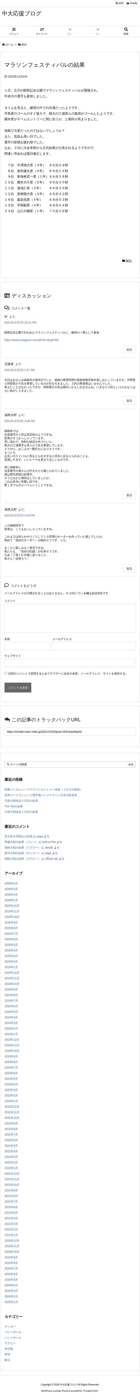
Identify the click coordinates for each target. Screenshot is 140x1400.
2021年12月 (12, 1173)
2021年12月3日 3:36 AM (19, 421)
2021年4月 (11, 1218)
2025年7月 (11, 933)
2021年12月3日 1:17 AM (19, 370)
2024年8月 (11, 995)
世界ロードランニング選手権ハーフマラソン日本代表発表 (41, 795)
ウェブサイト (12, 655)
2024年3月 (11, 1022)
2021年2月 (11, 1229)
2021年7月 (11, 1201)
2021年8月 (11, 1195)
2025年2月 (11, 961)
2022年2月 (11, 1162)
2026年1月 (11, 900)
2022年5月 (11, 1145)
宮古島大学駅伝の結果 (18, 836)
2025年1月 (11, 967)
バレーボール (13, 1332)
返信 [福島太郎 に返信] (129, 495)
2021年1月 (11, 1235)
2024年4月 (11, 1017)
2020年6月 (11, 1274)
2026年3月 (11, 889)
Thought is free (90, 1391)
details (49, 847)
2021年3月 (11, 1223)
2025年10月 (12, 916)
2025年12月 (12, 905)
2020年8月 (11, 1262)
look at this (49, 842)
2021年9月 (11, 1190)
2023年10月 (12, 1050)
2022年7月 (11, 1134)
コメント (10, 600)
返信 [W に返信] (129, 349)
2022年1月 (11, 1168)
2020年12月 (12, 1240)
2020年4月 (11, 1285)
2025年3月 (11, 956)
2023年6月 (11, 1073)
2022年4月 (11, 1151)
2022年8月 (11, 1129)
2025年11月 (12, 911)
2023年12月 (12, 1039)
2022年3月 (11, 1156)
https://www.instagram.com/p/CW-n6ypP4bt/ (31, 340)
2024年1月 (11, 1034)
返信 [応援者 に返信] (129, 400)
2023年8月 (11, 1062)
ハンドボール (13, 1337)
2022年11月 (12, 1112)
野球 (7, 1354)
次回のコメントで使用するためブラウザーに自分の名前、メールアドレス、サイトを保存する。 (68, 673)
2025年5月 (11, 944)
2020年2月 (11, 1296)
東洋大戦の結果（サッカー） (23, 853)
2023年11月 (12, 1045)
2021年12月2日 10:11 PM (20, 322)
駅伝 (24, 44)
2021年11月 (12, 1179)
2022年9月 (11, 1123)
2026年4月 (11, 883)
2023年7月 (11, 1067)
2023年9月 (11, 1056)
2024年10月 (12, 983)
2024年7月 (11, 1000)
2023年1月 (11, 1101)
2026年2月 (11, 894)
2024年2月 (11, 1028)
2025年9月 (11, 922)
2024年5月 (11, 1011)
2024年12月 (12, 972)
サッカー (10, 1326)
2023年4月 (11, 1084)
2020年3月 (11, 1290)
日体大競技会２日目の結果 (21, 800)
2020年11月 (12, 1246)
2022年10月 (12, 1117)
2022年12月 (12, 1106)
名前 (7, 639)
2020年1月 (11, 1302)
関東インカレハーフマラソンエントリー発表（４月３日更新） (44, 789)
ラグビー (10, 1343)
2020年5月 (11, 1279)
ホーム (9, 44)
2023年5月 (11, 1078)
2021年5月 (11, 1212)
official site (51, 858)
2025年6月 (11, 939)
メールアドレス (62, 639)
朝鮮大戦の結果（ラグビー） (23, 847)
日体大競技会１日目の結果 (21, 811)
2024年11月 (12, 978)
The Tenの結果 (14, 806)
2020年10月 (12, 1251)
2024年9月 (11, 989)
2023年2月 (11, 1095)
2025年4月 (11, 950)
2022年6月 (11, 1140)
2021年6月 (11, 1207)
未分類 (9, 1348)
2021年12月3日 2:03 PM (19, 515)
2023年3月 (11, 1089)
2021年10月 (12, 1184)
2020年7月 (11, 1268)
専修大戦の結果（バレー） (21, 842)
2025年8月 (11, 928)
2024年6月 (11, 1006)
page (40, 836)
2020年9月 (11, 1257)
